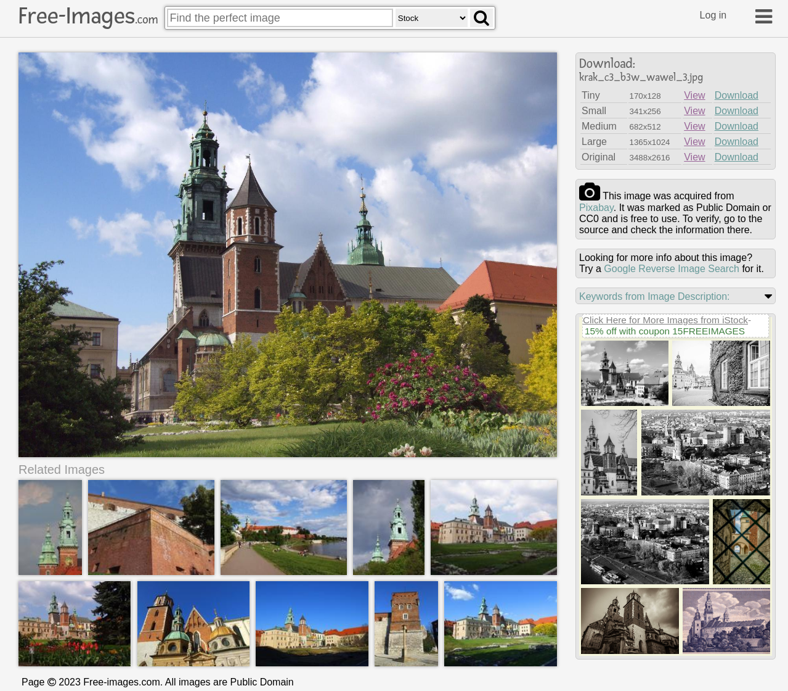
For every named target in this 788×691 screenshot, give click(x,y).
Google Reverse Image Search (671, 268)
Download (736, 95)
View (694, 95)
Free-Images (88, 16)
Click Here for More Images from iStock (665, 320)
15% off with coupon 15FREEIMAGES (665, 331)
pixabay (596, 207)
